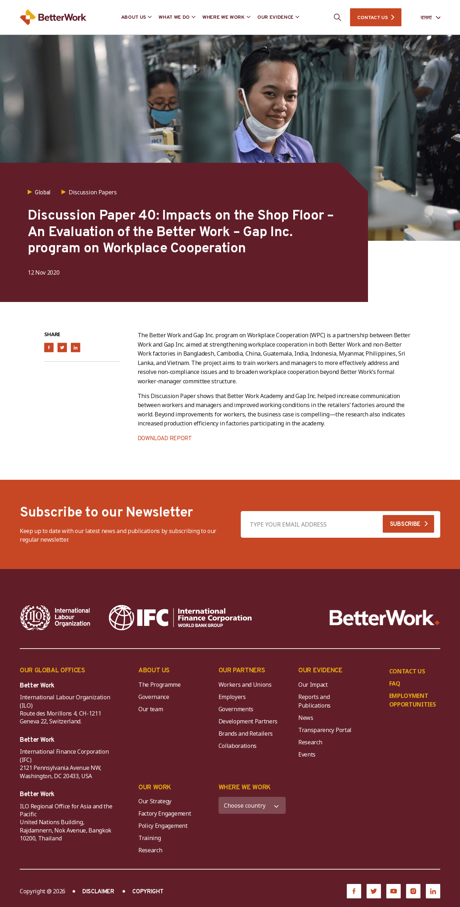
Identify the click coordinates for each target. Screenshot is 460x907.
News (305, 718)
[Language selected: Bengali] (425, 17)
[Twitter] (374, 891)
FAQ (394, 683)
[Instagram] (413, 891)
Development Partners (248, 721)
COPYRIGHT (147, 891)
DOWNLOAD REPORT (165, 438)
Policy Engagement (164, 826)
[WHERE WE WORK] (252, 805)
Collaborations (237, 746)
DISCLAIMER (98, 891)
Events (307, 754)
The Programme (159, 685)
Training (149, 838)
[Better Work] (384, 618)
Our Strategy (154, 801)
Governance (153, 697)
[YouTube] (393, 891)
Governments (235, 709)
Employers (232, 697)
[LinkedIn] (433, 891)
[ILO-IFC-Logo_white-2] (55, 617)
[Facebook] (354, 891)
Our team (150, 709)
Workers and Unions (245, 685)
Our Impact (313, 685)
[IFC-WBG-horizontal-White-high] (180, 617)
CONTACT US (372, 18)
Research (310, 742)
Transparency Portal (324, 730)
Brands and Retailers (245, 733)
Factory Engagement (164, 813)
